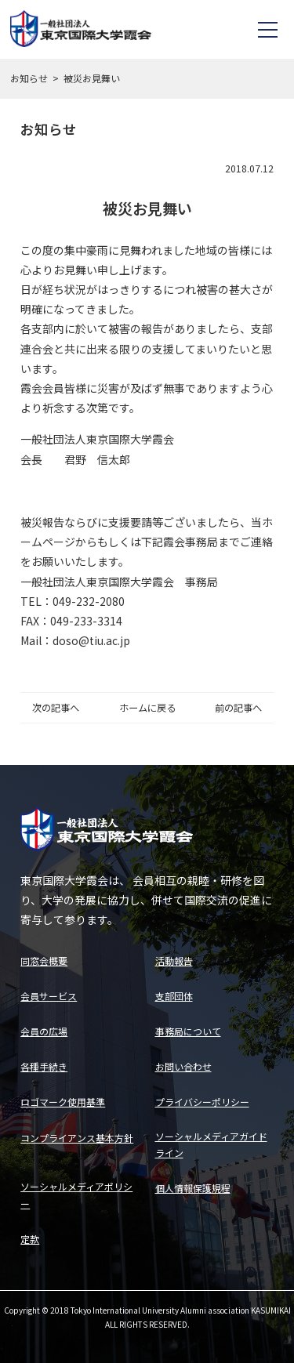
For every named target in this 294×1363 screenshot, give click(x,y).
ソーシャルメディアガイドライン (211, 1144)
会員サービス (48, 995)
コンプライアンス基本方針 (76, 1137)
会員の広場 (43, 1031)
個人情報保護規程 (192, 1187)
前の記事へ (238, 708)
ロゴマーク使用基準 (62, 1101)
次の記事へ (55, 708)
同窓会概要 (43, 960)
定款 (29, 1238)
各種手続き (43, 1066)
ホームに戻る (147, 708)
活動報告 (174, 960)
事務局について (188, 1031)
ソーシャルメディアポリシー (76, 1195)
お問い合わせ (183, 1066)
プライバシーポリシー (202, 1101)
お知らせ (29, 78)
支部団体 (174, 995)
